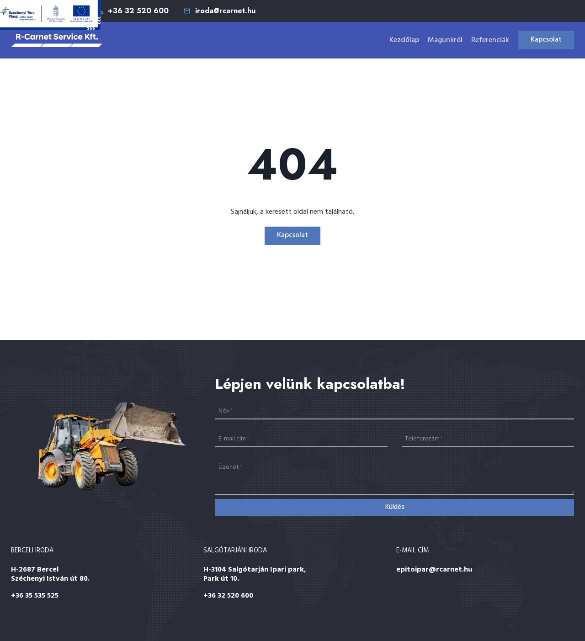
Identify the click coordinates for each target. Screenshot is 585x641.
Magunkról (445, 40)
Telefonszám (424, 439)
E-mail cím (233, 439)
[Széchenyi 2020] (50, 15)
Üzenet (230, 467)
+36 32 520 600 (228, 596)
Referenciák (490, 40)
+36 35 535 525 (34, 596)
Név (225, 410)
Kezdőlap (404, 40)
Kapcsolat (546, 40)
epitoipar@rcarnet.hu (434, 570)
